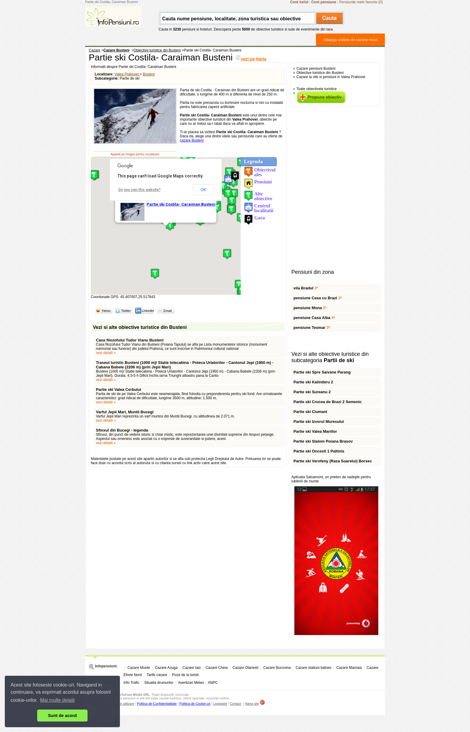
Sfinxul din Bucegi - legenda (122, 430)
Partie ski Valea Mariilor (315, 431)
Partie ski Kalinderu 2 (313, 382)
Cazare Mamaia (349, 668)
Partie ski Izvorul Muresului (318, 421)
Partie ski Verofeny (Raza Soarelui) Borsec (332, 461)
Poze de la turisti (185, 675)
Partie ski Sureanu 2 (312, 392)
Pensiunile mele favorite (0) (361, 2)
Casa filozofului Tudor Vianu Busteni (130, 340)
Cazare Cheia (217, 668)
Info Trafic (131, 683)
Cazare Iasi (192, 668)
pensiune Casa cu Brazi (317, 298)
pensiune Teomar (311, 327)
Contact (235, 703)
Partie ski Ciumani (310, 411)
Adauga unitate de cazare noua (350, 39)
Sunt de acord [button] (62, 715)
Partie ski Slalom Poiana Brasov (323, 441)
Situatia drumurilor (158, 683)
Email (167, 310)
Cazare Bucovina (276, 668)
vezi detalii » (106, 353)
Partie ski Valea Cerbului (118, 389)
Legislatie (220, 703)
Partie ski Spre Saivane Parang (322, 372)
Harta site (252, 703)
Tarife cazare (157, 675)
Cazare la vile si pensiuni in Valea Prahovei (330, 77)
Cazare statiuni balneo (313, 668)
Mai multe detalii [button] (57, 700)
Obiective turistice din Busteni (320, 73)
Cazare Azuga (166, 668)
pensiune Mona (310, 308)
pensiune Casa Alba (314, 317)
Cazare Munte (138, 668)
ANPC (213, 683)
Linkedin (147, 310)
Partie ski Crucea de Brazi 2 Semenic (327, 402)
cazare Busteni (192, 140)
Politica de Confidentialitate (157, 703)
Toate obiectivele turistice (316, 89)
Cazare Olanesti (245, 668)
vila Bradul (305, 288)
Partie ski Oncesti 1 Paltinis (318, 451)
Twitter (126, 310)
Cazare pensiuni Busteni (315, 68)
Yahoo (106, 310)
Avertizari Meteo (191, 683)
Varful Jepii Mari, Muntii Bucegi (124, 412)
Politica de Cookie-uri (194, 703)
